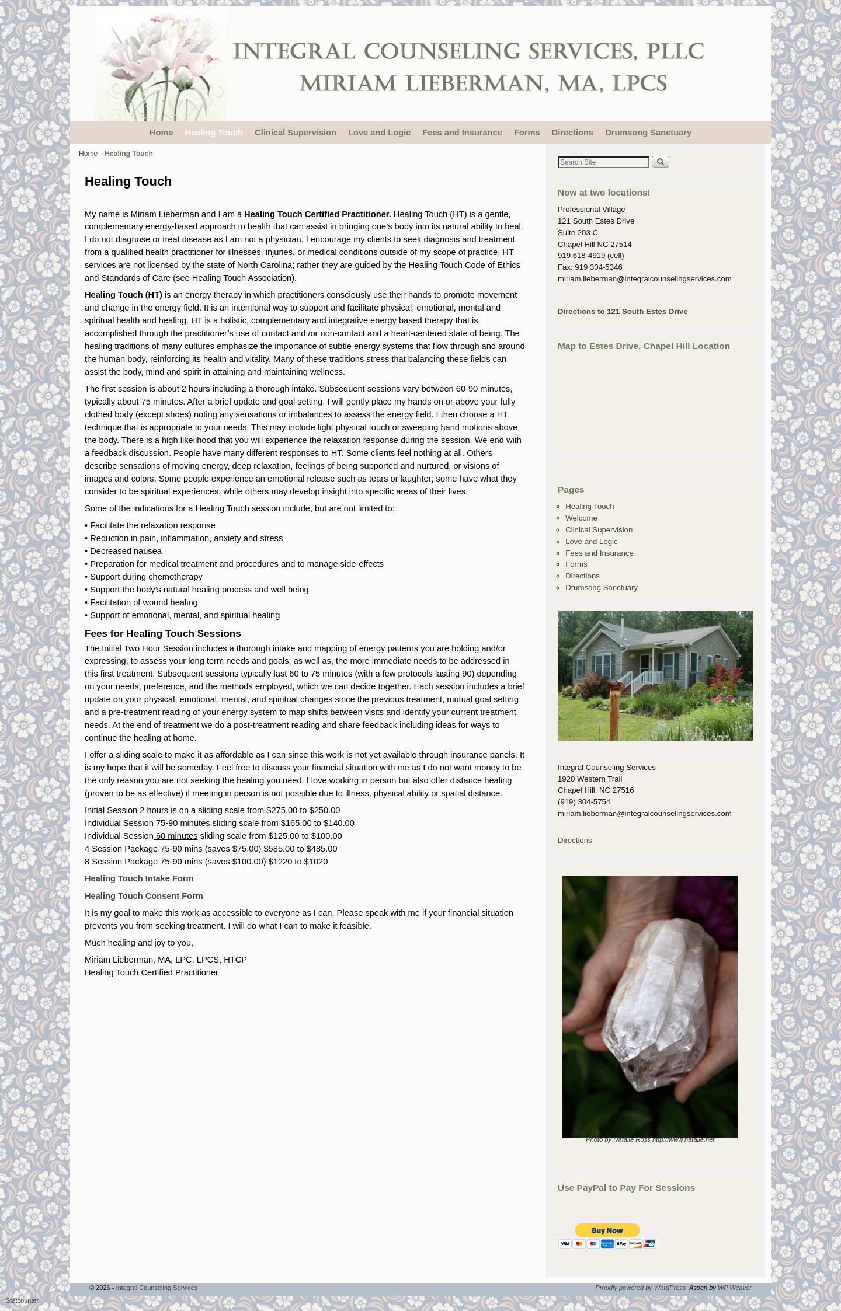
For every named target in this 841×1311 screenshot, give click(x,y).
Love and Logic (379, 132)
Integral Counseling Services (156, 1287)
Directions (573, 132)
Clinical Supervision (295, 132)
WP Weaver (735, 1287)
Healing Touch (214, 132)
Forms (527, 132)
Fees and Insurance (462, 132)
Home (161, 132)
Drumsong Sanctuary (648, 132)
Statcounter (22, 1300)
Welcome (581, 518)
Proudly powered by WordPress (641, 1287)
